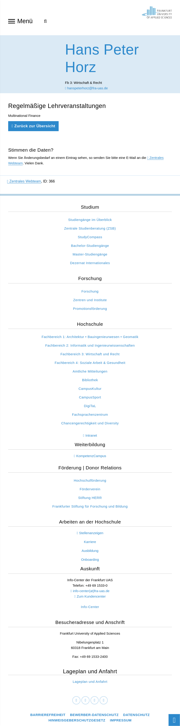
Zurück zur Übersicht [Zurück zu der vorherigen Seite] (33, 126)
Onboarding (90, 559)
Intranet (91, 435)
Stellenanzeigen (91, 533)
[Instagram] (94, 700)
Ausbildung (90, 551)
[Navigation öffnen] (11, 20)
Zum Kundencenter (91, 596)
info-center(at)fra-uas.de (91, 591)
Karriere (90, 542)
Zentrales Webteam (24, 181)
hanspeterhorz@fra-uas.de (86, 88)
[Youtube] (103, 700)
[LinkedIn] (85, 700)
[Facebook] (76, 700)
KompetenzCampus (91, 456)
